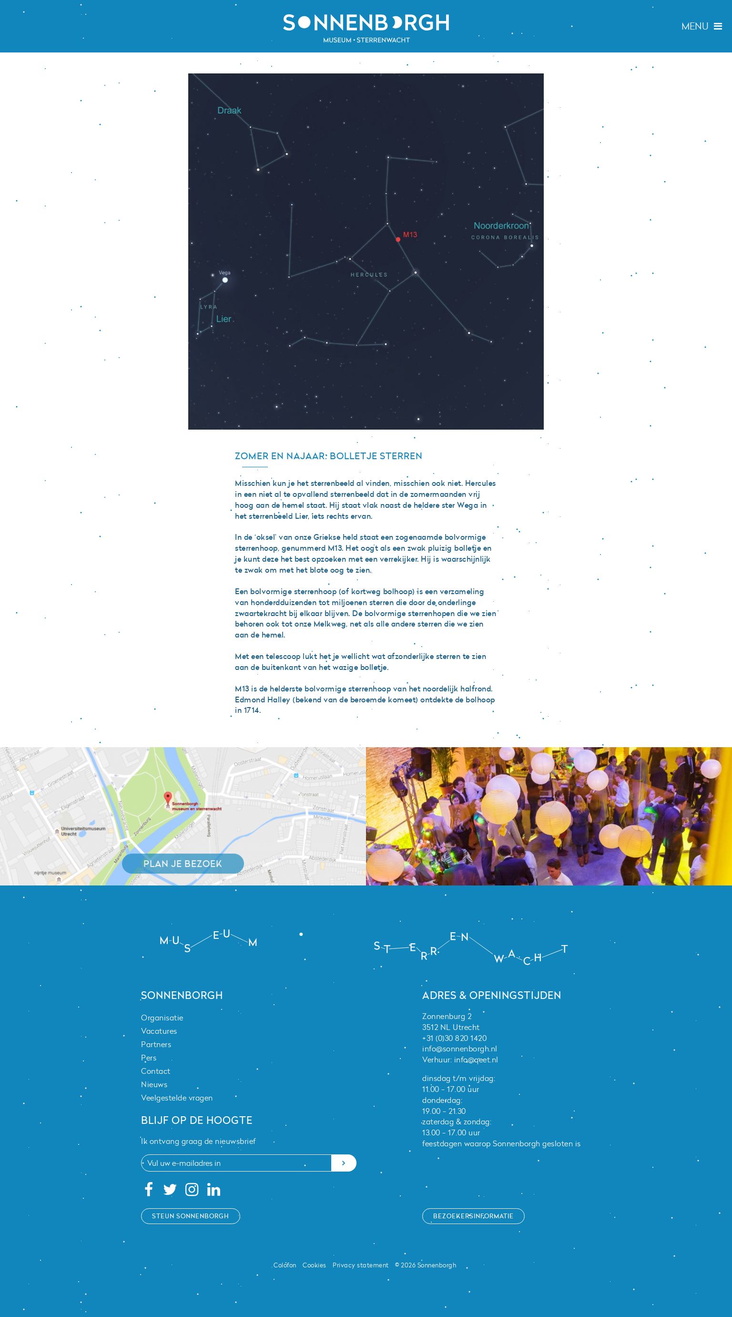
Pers (148, 1057)
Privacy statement (361, 1265)
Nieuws (154, 1084)
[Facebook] (148, 1192)
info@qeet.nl (476, 1059)
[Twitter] (170, 1192)
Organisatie (162, 1017)
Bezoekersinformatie (473, 1216)
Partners (156, 1044)
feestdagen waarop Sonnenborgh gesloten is (501, 1143)
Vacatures (159, 1031)
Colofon (285, 1265)
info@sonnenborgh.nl (460, 1048)
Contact (156, 1071)
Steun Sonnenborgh (190, 1216)
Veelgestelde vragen (177, 1097)
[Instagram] (192, 1192)
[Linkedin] (214, 1192)
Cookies (314, 1265)
